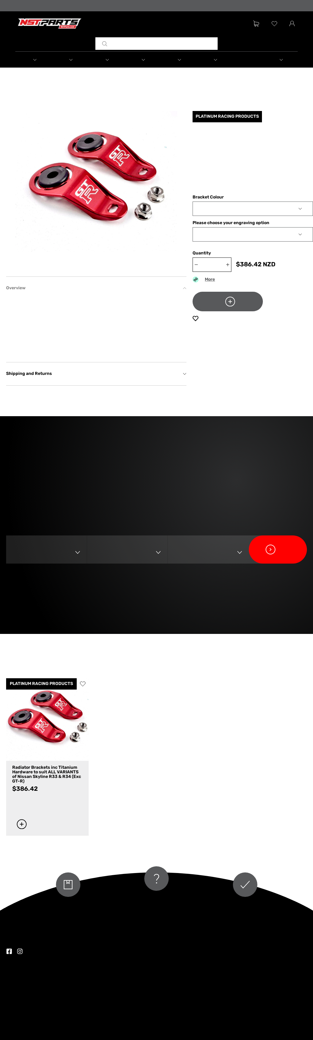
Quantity (202, 253)
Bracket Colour (208, 197)
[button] (33, 60)
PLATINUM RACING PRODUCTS (41, 684)
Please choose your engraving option (231, 223)
